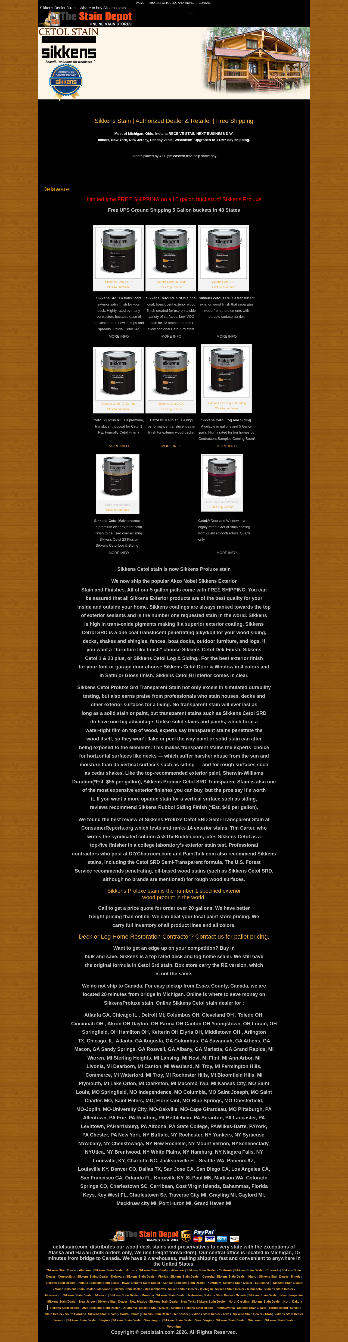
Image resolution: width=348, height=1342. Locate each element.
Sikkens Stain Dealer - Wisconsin (239, 1320)
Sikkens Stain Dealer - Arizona (115, 1270)
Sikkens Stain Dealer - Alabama (69, 1270)
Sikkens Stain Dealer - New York (171, 1301)
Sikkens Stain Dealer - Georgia (192, 1276)
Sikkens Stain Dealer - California (209, 1270)
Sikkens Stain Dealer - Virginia (88, 1320)
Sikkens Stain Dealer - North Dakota (276, 1301)
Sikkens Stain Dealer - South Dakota (113, 1314)
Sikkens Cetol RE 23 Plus (118, 403)
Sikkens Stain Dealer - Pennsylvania (209, 1307)
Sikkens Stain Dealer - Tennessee (165, 1314)
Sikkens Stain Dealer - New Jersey (71, 1301)
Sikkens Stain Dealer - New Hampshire (275, 1295)
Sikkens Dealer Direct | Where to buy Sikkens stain (83, 8)
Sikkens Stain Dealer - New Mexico (122, 1301)
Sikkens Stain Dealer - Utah (252, 1314)
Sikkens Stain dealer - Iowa (109, 1282)
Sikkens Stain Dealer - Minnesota (238, 1289)
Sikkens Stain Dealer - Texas (211, 1314)
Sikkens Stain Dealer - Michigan (190, 1289)
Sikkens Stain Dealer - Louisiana (246, 1282)
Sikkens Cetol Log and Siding (172, 2)
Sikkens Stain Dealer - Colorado (256, 1270)
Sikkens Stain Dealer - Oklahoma (114, 1307)
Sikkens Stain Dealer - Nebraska (179, 1295)
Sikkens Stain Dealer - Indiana (67, 1282)
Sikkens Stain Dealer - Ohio (68, 1307)
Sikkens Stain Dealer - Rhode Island (262, 1307)
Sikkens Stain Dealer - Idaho (236, 1276)
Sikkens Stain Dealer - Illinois (280, 1276)
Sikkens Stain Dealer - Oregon (160, 1307)
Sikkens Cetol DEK (171, 403)
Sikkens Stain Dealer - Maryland (87, 1289)
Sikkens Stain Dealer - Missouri (85, 1295)
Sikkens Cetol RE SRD (171, 282)
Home (140, 2)
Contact (205, 2)
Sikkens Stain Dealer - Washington (136, 1320)
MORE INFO (119, 446)
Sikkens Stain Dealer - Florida (147, 1276)
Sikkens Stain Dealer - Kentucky (198, 1282)
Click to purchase (118, 287)
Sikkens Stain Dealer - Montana (132, 1295)
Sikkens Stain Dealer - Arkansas (162, 1270)
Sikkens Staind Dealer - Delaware (100, 1276)
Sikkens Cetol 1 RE (224, 282)
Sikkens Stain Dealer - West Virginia (188, 1320)
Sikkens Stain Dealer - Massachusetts (139, 1289)
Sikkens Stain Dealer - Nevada (225, 1295)
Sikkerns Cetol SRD (118, 282)
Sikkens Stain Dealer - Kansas (152, 1282)
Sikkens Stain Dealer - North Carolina (223, 1301)
